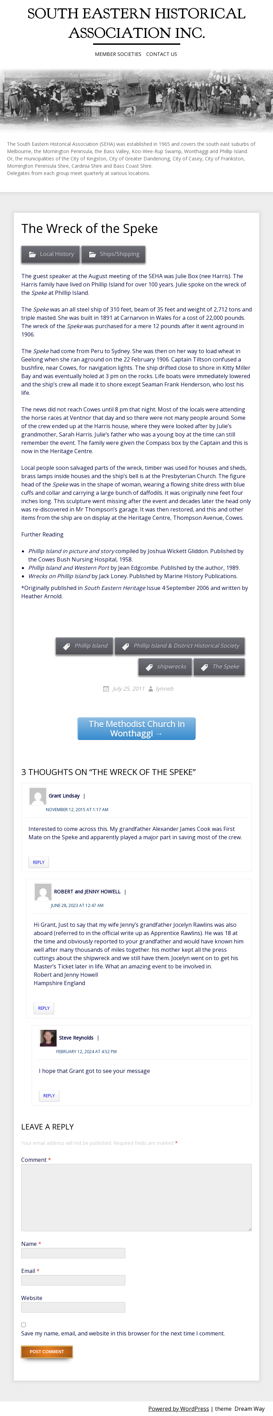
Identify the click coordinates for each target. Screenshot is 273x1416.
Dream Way (249, 1409)
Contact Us (161, 54)
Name (31, 1244)
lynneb (164, 688)
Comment (36, 1160)
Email (30, 1271)
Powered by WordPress (178, 1409)
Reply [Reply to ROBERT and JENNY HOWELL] (44, 1008)
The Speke (225, 666)
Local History (57, 254)
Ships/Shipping (120, 254)
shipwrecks (171, 666)
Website (31, 1298)
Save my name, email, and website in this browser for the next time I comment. (123, 1333)
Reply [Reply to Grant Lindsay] (38, 862)
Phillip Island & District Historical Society (186, 645)
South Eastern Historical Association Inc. (137, 23)
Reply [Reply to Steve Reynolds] (49, 1096)
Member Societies (118, 54)
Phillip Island (90, 645)
